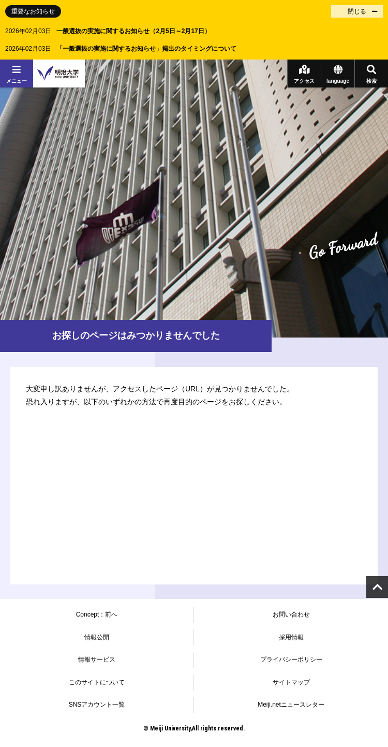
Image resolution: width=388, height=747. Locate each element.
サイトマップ (291, 682)
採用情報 (291, 637)
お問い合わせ (291, 614)
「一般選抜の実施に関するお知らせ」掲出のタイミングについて (146, 48)
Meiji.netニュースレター (291, 704)
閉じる (357, 11)
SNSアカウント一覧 (97, 704)
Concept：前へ (97, 614)
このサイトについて (97, 682)
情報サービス (96, 659)
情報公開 (96, 637)
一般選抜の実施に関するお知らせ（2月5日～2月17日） (133, 31)
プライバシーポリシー (291, 659)
